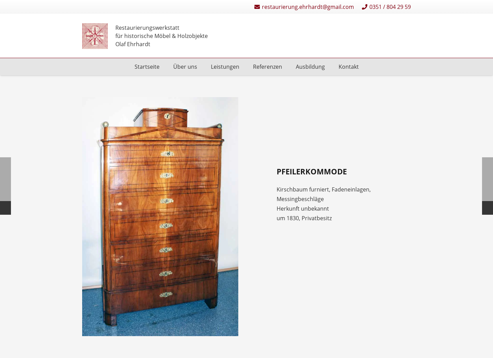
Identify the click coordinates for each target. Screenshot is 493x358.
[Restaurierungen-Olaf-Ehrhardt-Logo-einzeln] (95, 36)
